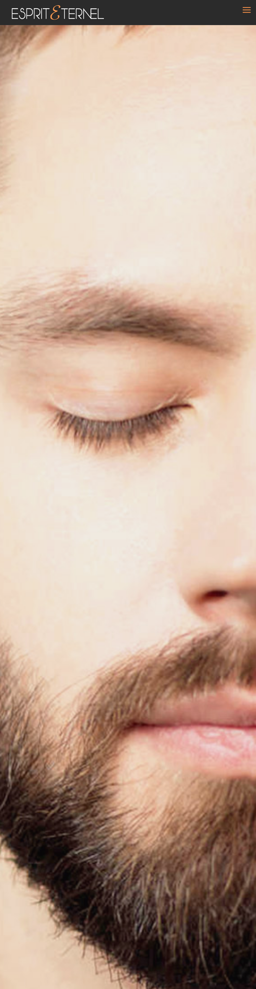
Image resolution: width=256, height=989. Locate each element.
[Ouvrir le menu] (247, 8)
